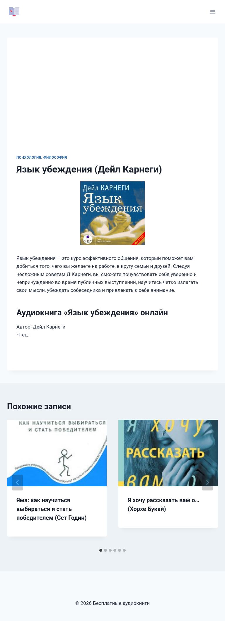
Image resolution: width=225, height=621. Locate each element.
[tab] (100, 550)
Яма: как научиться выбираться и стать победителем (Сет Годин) (51, 509)
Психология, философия (41, 157)
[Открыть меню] (212, 11)
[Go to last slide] (17, 482)
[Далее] (207, 482)
